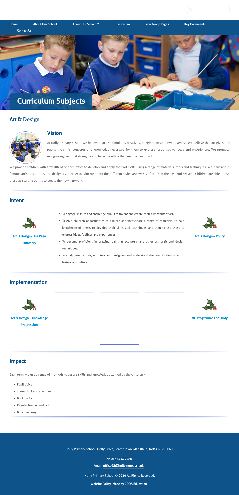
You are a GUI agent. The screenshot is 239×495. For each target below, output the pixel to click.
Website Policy (101, 484)
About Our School (45, 24)
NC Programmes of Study (210, 318)
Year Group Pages (157, 24)
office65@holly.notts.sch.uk (123, 466)
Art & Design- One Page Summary (29, 239)
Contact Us (24, 30)
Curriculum (122, 24)
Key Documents (194, 24)
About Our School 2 (86, 24)
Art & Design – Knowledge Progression (29, 321)
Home (14, 24)
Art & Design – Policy (210, 236)
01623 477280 (121, 459)
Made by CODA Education (130, 484)
